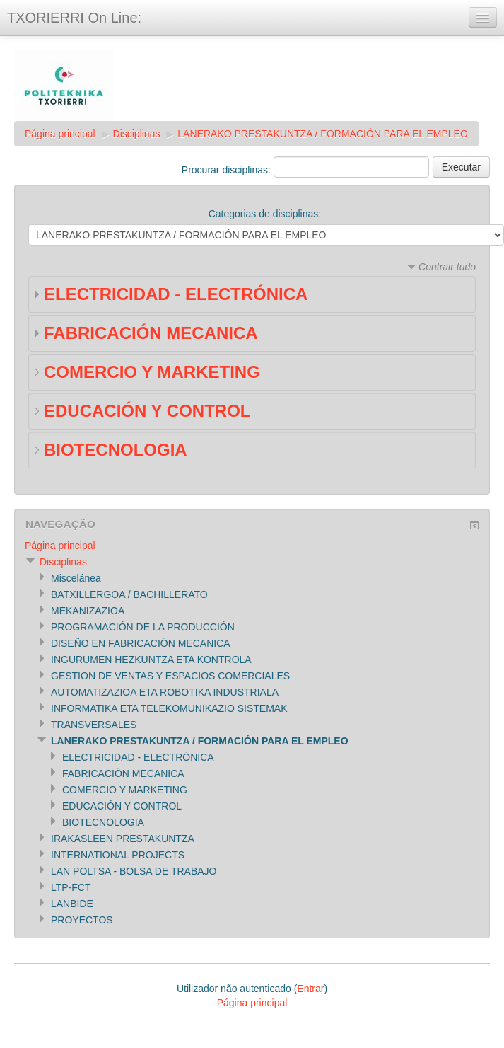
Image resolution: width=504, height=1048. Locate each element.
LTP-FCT (71, 887)
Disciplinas (136, 133)
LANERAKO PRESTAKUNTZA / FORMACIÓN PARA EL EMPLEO (322, 133)
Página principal (60, 133)
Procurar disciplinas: (228, 169)
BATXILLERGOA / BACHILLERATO (129, 594)
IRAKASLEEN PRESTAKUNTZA (122, 838)
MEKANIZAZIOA (87, 610)
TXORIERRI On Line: (74, 17)
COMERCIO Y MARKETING (152, 371)
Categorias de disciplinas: (265, 213)
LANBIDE (72, 903)
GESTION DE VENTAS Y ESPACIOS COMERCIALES (170, 675)
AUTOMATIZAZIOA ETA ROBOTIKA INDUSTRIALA (165, 692)
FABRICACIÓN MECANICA (151, 332)
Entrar (310, 988)
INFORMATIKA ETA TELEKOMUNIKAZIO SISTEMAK (169, 708)
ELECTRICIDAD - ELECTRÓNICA (175, 294)
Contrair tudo (447, 266)
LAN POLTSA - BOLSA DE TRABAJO (133, 871)
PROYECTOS (82, 920)
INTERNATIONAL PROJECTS (117, 854)
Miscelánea (76, 578)
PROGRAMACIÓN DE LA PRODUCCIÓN (143, 627)
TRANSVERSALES (93, 724)
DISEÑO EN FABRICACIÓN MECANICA (140, 643)
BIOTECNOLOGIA (115, 449)
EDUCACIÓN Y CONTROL (147, 410)
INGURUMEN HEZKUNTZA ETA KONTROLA (151, 659)
